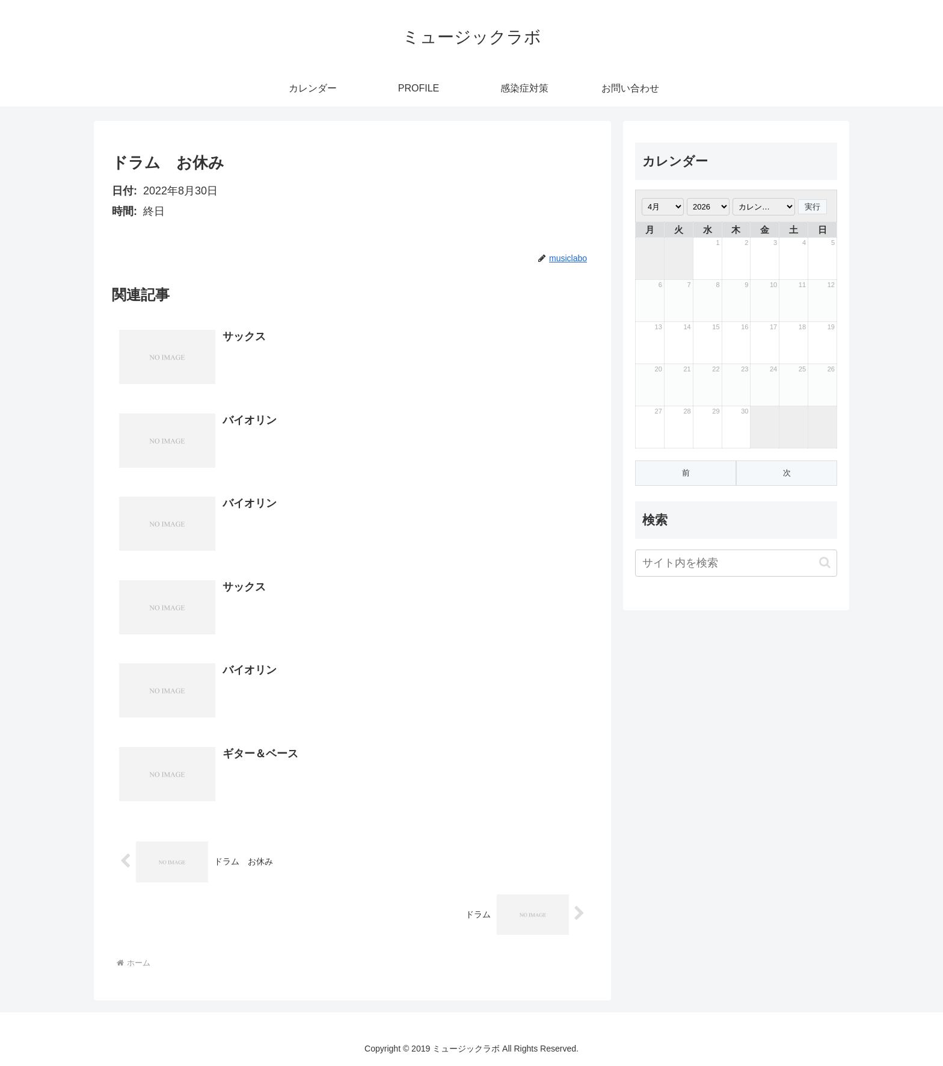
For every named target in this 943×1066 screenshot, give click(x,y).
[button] (824, 562)
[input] (736, 563)
